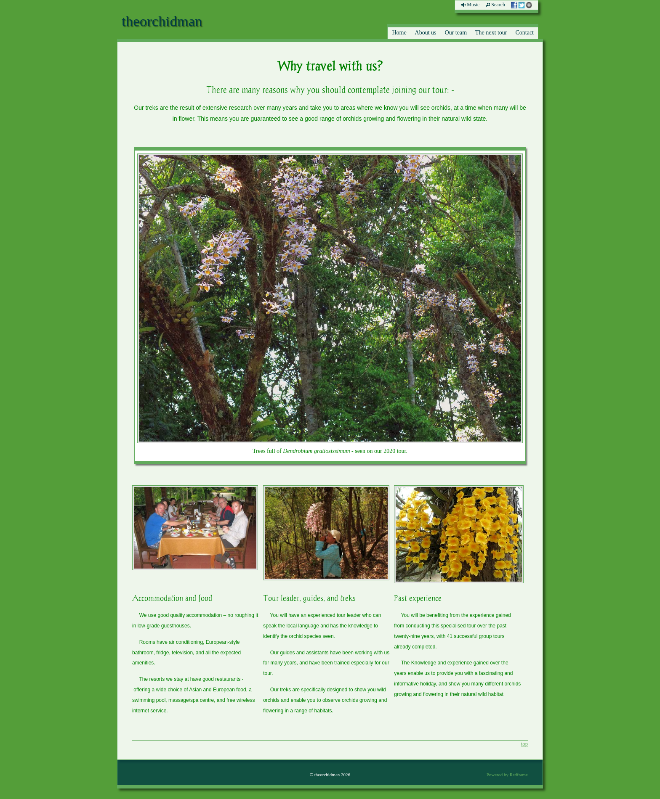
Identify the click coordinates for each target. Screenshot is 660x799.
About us (425, 32)
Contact (524, 32)
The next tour (491, 32)
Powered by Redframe (507, 774)
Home (399, 32)
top (524, 744)
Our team (456, 32)
